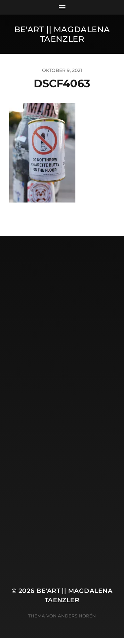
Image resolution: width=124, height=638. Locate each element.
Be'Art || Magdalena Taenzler (62, 34)
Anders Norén (77, 615)
